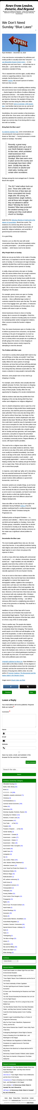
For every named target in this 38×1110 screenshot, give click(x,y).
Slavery (5, 916)
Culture (5, 806)
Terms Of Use (25, 1098)
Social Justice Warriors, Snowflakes (13, 919)
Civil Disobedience (8, 801)
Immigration (6, 854)
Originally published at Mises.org (12, 661)
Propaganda (6, 899)
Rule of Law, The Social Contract (12, 905)
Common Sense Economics (11, 803)
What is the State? (8, 949)
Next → (32, 692)
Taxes (5, 933)
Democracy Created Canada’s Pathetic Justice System (18, 1053)
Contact (32, 1098)
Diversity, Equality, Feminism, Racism (13, 812)
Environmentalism (8, 820)
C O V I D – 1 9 (7, 792)
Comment (6, 712)
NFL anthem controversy (10, 879)
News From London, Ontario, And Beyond (19, 7)
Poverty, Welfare (7, 893)
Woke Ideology (7, 952)
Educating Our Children (9, 815)
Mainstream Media (8, 871)
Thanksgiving (7, 935)
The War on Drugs (8, 938)
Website (5, 744)
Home (6, 1098)
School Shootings (8, 910)
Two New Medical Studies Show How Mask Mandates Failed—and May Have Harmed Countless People (18, 1070)
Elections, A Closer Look (10, 817)
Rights (5, 902)
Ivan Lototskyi (7, 1085)
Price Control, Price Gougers (11, 896)
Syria (4, 930)
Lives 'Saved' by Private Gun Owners (13, 868)
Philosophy (6, 890)
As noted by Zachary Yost (10, 132)
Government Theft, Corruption (11, 845)
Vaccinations (6, 944)
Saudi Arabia (6, 907)
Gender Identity (7, 831)
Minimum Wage (7, 874)
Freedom (5, 826)
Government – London (9, 837)
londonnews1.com (16, 1100)
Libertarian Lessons (8, 865)
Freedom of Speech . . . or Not (11, 829)
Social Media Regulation (10, 921)
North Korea (6, 882)
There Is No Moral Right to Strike (12, 975)
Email (4, 737)
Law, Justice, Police (8, 860)
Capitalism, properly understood (12, 795)
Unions (5, 941)
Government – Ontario (9, 840)
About (10, 1098)
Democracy (6, 809)
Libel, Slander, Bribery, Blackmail (12, 862)
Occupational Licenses (9, 885)
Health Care (6, 851)
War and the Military (9, 947)
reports (10, 80)
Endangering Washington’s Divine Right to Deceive (17, 1032)
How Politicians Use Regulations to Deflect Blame (17, 1040)
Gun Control (6, 848)
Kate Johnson (7, 1067)
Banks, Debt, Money (9, 787)
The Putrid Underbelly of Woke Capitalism (15, 983)
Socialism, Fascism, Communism (12, 924)
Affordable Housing (8, 784)
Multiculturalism (7, 876)
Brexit (4, 789)
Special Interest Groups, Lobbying (12, 927)
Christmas (6, 798)
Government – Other (9, 843)
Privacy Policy (16, 1098)
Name (4, 729)
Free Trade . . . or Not (9, 823)
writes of (23, 506)
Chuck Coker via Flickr (18, 680)
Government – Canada (9, 834)
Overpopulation (7, 888)
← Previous (7, 692)
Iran (4, 857)
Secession (6, 913)
